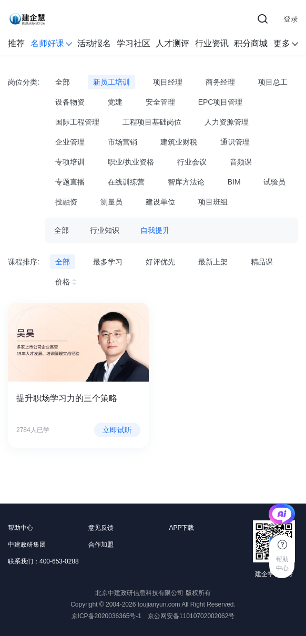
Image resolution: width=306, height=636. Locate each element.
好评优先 (160, 262)
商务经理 (220, 82)
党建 (115, 102)
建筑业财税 (178, 142)
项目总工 (273, 82)
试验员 (274, 182)
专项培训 (70, 162)
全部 (62, 82)
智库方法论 (186, 182)
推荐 (16, 43)
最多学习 (108, 262)
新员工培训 (111, 82)
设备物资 (70, 102)
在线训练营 (126, 182)
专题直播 (70, 182)
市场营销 (122, 142)
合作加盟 (101, 544)
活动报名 (94, 43)
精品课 (262, 262)
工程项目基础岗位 (152, 122)
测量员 (111, 202)
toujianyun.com (159, 604)
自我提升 (155, 230)
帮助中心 (20, 527)
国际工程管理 (77, 122)
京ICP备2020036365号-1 (106, 616)
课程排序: (23, 262)
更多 (285, 43)
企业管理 (70, 142)
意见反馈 (101, 527)
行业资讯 (212, 43)
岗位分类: (23, 82)
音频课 (241, 162)
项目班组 (213, 202)
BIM (234, 182)
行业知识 (104, 230)
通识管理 (235, 142)
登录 (290, 19)
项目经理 (167, 82)
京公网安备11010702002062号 (191, 616)
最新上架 (213, 262)
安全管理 (160, 102)
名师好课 (51, 43)
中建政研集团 (27, 544)
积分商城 (251, 43)
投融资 (66, 202)
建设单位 (160, 202)
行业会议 (192, 162)
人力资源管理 (227, 122)
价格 (67, 282)
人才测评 (172, 43)
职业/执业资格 (131, 162)
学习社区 (133, 43)
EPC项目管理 (220, 102)
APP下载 (181, 527)
